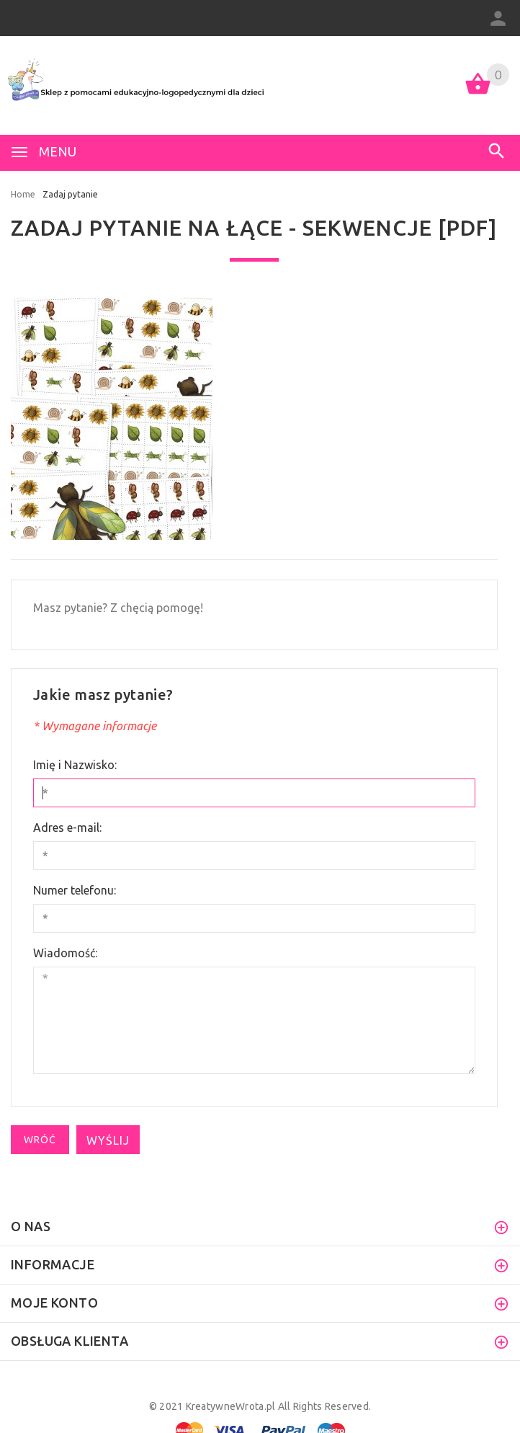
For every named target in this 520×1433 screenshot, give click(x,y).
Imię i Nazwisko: (75, 764)
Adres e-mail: (67, 827)
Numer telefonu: (74, 890)
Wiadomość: (65, 952)
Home (23, 194)
